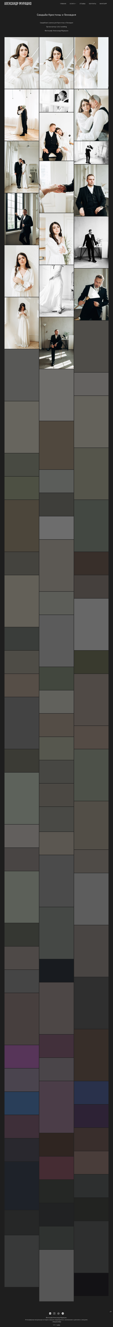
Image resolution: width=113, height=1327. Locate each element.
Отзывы (82, 3)
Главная (63, 3)
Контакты (92, 3)
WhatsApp (103, 3)
